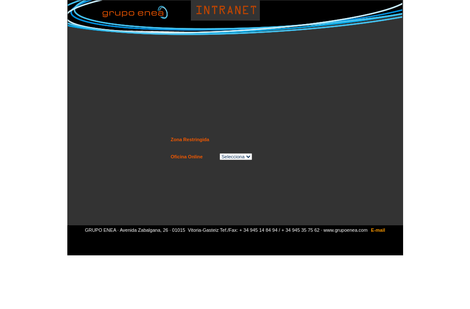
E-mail (378, 230)
